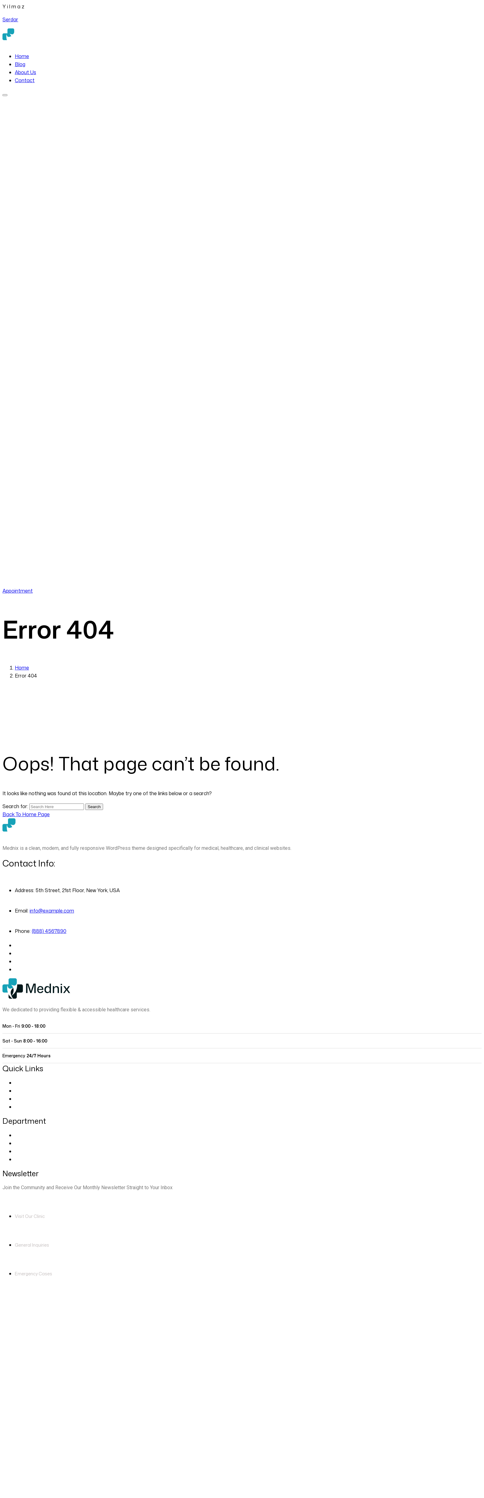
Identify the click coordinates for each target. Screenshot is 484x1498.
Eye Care (25, 1135)
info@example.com (52, 910)
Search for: (15, 806)
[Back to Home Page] (26, 814)
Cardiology (27, 1143)
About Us (25, 72)
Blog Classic (29, 1106)
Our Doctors (29, 1090)
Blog (20, 64)
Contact (25, 80)
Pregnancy (27, 1159)
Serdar (10, 19)
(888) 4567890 (57, 582)
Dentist (23, 1151)
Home (22, 56)
